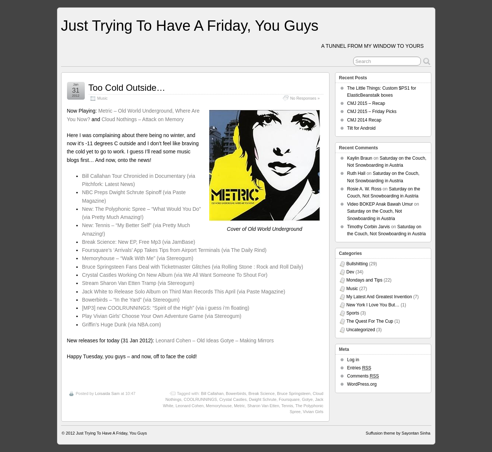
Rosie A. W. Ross (364, 189)
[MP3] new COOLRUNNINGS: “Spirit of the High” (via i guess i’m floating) (165, 308)
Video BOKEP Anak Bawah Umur (380, 204)
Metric (239, 405)
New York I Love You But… (373, 305)
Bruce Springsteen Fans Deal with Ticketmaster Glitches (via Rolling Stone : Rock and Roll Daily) (192, 267)
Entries (359, 368)
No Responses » (305, 98)
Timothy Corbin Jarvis (368, 226)
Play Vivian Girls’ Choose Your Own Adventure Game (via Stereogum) (161, 316)
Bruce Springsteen (294, 393)
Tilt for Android (361, 128)
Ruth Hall (356, 173)
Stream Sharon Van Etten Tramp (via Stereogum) (138, 283)
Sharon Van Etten (263, 405)
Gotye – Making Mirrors (247, 340)
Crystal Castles (233, 399)
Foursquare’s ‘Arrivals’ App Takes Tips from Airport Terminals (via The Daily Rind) (174, 250)
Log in (353, 359)
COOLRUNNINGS (200, 399)
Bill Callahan (212, 393)
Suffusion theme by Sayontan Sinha (398, 433)
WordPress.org (362, 384)
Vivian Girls (313, 411)
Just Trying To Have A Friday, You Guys (190, 25)
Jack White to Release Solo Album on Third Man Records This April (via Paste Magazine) (183, 292)
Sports (353, 313)
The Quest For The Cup (370, 321)
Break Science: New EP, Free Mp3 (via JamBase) (138, 242)
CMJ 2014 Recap (364, 120)
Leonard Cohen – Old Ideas (187, 340)
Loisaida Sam (107, 393)
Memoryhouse (219, 405)
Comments (363, 376)
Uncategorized (361, 329)
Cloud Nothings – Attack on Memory (142, 119)
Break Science (261, 393)
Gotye (307, 399)
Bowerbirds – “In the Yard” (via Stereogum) (131, 300)
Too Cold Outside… (126, 88)
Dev (350, 272)
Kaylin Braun (359, 158)
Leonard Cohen (189, 405)
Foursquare (289, 399)
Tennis (287, 405)
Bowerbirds (236, 393)
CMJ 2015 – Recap (366, 103)
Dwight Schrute (263, 399)
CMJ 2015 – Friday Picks (371, 111)
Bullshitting (357, 263)
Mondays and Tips (364, 280)
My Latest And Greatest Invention (379, 296)
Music (102, 98)
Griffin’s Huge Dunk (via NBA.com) (121, 325)
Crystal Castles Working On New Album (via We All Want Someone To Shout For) (174, 275)
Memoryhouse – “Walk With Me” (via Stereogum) (137, 258)
